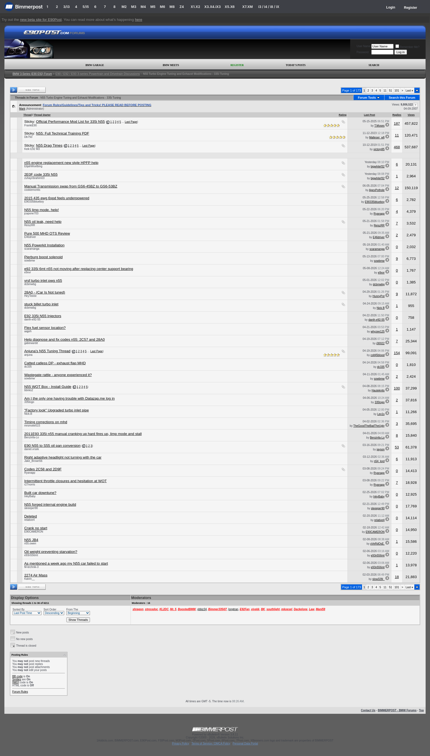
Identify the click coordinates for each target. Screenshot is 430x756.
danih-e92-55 (32, 319)
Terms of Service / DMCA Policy (210, 743)
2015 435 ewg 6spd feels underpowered (56, 198)
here (138, 20)
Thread (27, 114)
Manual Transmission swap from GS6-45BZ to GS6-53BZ (70, 186)
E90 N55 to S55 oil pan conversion (52, 446)
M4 (143, 7)
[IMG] (15, 682)
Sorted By (19, 609)
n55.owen (30, 543)
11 (384, 90)
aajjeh (28, 331)
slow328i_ (378, 579)
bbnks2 (28, 390)
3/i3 (66, 7)
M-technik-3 (31, 567)
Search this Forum (402, 97)
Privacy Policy (180, 743)
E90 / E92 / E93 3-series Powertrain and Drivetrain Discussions (97, 73)
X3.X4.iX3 (212, 7)
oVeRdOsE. (377, 543)
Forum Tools (367, 97)
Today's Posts (295, 65)
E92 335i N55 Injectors (42, 316)
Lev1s (381, 414)
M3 (133, 7)
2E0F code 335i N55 (41, 174)
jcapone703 (31, 213)
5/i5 (86, 7)
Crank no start (35, 528)
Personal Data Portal (245, 743)
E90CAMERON (33, 531)
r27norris (29, 484)
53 (397, 447)
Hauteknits (378, 390)
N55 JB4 (31, 540)
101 (397, 90)
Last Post (369, 114)
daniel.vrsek (31, 449)
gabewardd (31, 343)
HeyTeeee (30, 295)
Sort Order (50, 609)
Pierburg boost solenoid (43, 257)
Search (374, 65)
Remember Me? (407, 47)
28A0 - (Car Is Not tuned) (44, 292)
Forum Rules (20, 691)
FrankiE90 (30, 125)
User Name (363, 46)
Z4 (181, 7)
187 (397, 123)
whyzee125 (378, 331)
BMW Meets (171, 65)
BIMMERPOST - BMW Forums (397, 710)
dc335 (28, 366)
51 (390, 90)
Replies (396, 114)
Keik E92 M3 (32, 148)
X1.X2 (195, 7)
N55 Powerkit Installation (44, 245)
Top (421, 710)
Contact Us (368, 710)
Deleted (30, 516)
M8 (172, 7)
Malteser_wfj (376, 137)
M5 (152, 7)
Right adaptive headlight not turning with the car (62, 457)
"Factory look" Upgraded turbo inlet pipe (56, 410)
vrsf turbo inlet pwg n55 (43, 280)
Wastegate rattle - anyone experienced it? (58, 375)
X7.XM (247, 7)
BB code (17, 676)
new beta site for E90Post (41, 20)
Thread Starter (42, 114)
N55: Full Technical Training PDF (62, 133)
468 (397, 147)
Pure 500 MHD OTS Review (47, 233)
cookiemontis (32, 189)
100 (397, 388)
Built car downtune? (40, 493)
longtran (233, 609)
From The (72, 609)
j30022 (380, 343)
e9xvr (27, 272)
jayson (380, 449)
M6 (162, 7)
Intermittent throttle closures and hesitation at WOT (65, 481)
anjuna (28, 354)
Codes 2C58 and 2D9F (42, 469)
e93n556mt (31, 555)
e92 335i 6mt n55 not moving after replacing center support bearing (78, 269)
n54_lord (379, 461)
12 (397, 188)
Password (363, 52)
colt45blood (377, 355)
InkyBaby (29, 496)
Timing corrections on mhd (45, 422)
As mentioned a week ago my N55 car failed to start (66, 563)
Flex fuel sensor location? (45, 328)
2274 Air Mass (35, 575)
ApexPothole (377, 190)
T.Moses (379, 125)
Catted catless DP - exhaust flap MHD (55, 363)
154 (397, 353)
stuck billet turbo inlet (41, 304)
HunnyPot (378, 296)
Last (409, 90)
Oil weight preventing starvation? (50, 552)
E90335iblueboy (34, 201)
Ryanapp (379, 213)
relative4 (29, 519)
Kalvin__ (29, 578)
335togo (29, 401)
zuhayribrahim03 (34, 178)
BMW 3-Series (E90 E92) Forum (32, 73)
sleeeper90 (31, 508)
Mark (22, 108)
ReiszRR (29, 225)
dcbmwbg (30, 284)
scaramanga (31, 248)
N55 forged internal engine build (50, 504)
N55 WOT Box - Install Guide (47, 387)
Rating (342, 114)
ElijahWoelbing (33, 166)
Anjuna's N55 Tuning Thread (47, 351)
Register (410, 8)
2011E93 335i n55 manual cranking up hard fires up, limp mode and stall (83, 434)
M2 (124, 7)
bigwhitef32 (378, 166)
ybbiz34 (201, 609)
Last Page (131, 121)
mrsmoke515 (32, 425)
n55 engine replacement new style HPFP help (61, 163)
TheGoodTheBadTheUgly (368, 425)
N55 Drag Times (49, 145)
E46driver (30, 236)
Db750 (28, 136)
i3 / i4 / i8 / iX (268, 7)
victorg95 (379, 149)
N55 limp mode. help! (41, 210)
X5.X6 (229, 7)
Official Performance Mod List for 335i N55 (70, 122)
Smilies (16, 679)
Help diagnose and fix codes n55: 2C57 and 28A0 (64, 339)
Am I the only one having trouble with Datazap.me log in (69, 398)
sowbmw (29, 260)
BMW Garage (95, 65)
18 (397, 577)
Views (411, 114)
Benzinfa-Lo (31, 437)
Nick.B (380, 307)
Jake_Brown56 (33, 460)
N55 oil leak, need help (42, 222)
